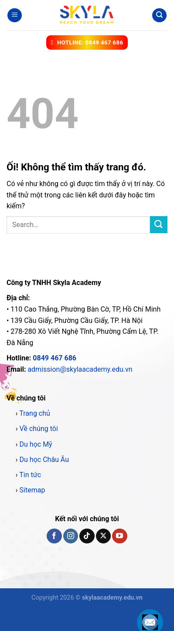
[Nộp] (158, 224)
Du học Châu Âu (44, 459)
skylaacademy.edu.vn (112, 597)
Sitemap (32, 490)
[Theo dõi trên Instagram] (70, 536)
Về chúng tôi (39, 428)
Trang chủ (34, 413)
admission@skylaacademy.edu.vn (79, 369)
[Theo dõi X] (103, 536)
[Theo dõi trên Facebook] (54, 536)
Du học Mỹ (36, 444)
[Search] (159, 15)
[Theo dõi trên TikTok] (86, 536)
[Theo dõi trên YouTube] (119, 536)
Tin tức (30, 475)
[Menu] (14, 15)
